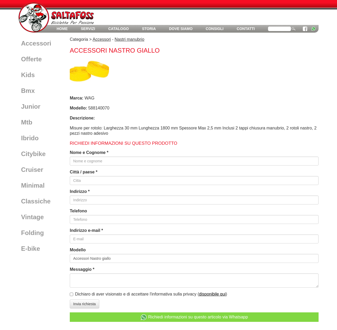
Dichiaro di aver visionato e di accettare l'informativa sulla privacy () (151, 294)
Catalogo (118, 29)
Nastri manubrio (129, 39)
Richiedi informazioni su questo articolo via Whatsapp (194, 317)
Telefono (78, 211)
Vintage (32, 217)
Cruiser (32, 169)
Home (62, 29)
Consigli (215, 29)
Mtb (26, 122)
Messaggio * (82, 269)
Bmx (28, 90)
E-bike (30, 248)
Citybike (33, 153)
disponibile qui (212, 294)
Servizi (88, 29)
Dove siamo (180, 29)
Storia (149, 29)
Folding (32, 232)
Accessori (36, 43)
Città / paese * (83, 172)
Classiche (36, 201)
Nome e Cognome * (89, 152)
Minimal (32, 185)
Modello (78, 250)
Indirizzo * (80, 191)
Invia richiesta (84, 304)
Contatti (246, 29)
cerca (293, 28)
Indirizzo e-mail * (86, 230)
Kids (28, 74)
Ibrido (30, 138)
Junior (30, 106)
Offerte (31, 59)
